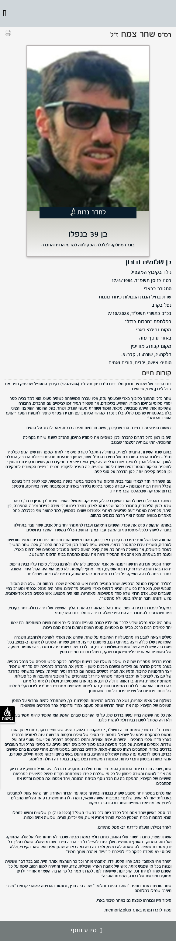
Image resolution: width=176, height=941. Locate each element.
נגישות (7, 714)
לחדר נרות (91, 212)
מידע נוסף (88, 930)
